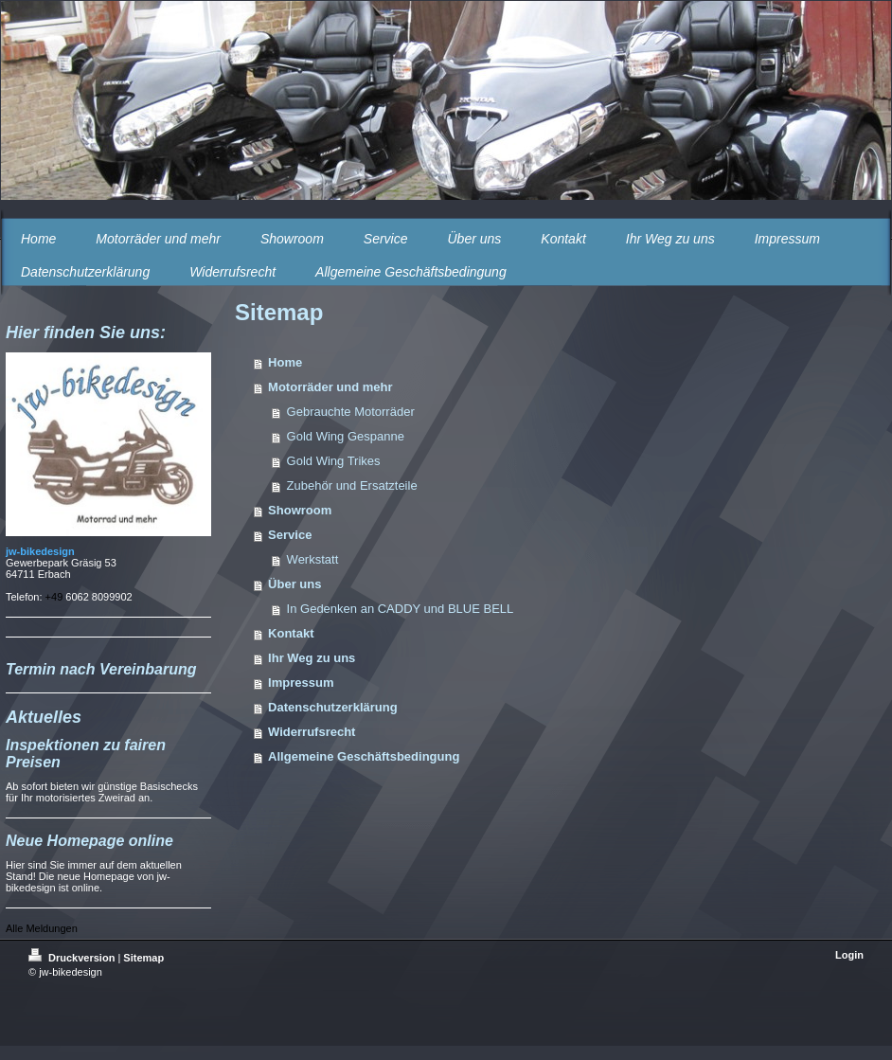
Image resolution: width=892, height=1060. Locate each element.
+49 (55, 596)
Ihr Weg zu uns (311, 658)
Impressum (300, 682)
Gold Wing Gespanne (345, 436)
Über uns (294, 584)
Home (285, 362)
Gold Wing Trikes (334, 461)
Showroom (299, 510)
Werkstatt (313, 559)
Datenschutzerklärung (333, 707)
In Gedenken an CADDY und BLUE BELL (400, 609)
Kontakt (290, 633)
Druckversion (72, 957)
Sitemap (143, 957)
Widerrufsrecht (311, 732)
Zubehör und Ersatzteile (352, 485)
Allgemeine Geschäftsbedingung (363, 756)
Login (849, 955)
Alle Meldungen (42, 928)
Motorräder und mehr (330, 387)
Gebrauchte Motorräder (351, 411)
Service (290, 535)
